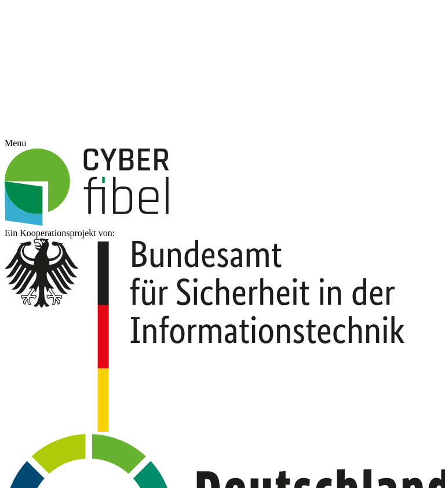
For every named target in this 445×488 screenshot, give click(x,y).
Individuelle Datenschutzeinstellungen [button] (222, 308)
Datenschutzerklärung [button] (228, 322)
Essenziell (167, 217)
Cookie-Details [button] (169, 322)
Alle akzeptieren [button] (222, 251)
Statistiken (268, 217)
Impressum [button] (281, 322)
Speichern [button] (222, 284)
